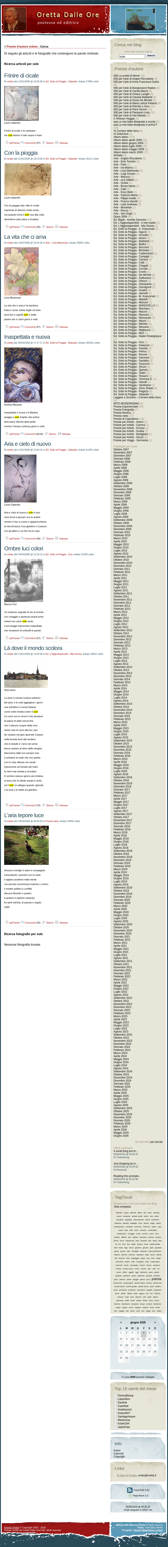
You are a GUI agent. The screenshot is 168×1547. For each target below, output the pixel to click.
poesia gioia (128, 1283)
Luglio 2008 (120, 477)
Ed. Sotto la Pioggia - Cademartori (133, 253)
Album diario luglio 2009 (128, 146)
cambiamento (119, 1227)
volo (153, 1311)
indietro (117, 1255)
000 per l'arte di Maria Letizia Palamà (135, 103)
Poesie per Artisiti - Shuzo (129, 437)
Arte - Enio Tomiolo (125, 161)
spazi (149, 1297)
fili (116, 1244)
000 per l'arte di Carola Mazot (131, 91)
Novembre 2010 (123, 562)
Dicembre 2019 (122, 896)
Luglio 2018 (120, 844)
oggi (136, 1272)
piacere (122, 1279)
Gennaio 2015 (122, 716)
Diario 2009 (121, 216)
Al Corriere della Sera (126, 130)
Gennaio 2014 (122, 679)
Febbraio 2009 (122, 498)
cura (157, 1234)
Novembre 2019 (123, 893)
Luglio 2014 (120, 697)
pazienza (140, 1276)
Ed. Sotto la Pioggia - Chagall (131, 265)
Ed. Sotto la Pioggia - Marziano (132, 308)
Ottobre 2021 (121, 964)
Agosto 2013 (121, 664)
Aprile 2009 (120, 504)
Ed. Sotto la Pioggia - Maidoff (130, 299)
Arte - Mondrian (123, 207)
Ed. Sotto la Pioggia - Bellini (130, 244)
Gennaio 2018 (122, 826)
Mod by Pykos (137, 1525)
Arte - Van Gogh (123, 213)
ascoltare (119, 1220)
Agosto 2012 (121, 627)
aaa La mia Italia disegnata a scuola (134, 121)
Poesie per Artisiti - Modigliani (131, 434)
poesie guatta (131, 1286)
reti (147, 1293)
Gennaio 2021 (122, 936)
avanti (147, 1220)
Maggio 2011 (121, 581)
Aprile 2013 (120, 651)
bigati (152, 1223)
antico (146, 1216)
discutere (143, 1237)
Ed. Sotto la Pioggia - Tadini (130, 372)
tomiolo (149, 1304)
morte (137, 1269)
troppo (118, 1307)
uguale (124, 1307)
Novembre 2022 (123, 1004)
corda (138, 1234)
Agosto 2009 (121, 516)
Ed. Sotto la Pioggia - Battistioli (131, 241)
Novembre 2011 (123, 599)
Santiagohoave (126, 1416)
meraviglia (134, 1265)
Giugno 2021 (121, 951)
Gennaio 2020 (122, 899)
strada (138, 1300)
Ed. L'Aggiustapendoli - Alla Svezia (64, 654)
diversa (151, 1237)
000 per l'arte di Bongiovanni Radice (135, 88)
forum (146, 1244)
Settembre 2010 (123, 556)
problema (132, 1290)
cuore (151, 1234)
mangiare (140, 1262)
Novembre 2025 (123, 1114)
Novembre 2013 (123, 673)
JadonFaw (124, 1427)
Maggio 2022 (121, 985)
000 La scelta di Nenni (127, 75)
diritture (135, 1237)
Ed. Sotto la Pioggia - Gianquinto (133, 284)
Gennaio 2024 (122, 1046)
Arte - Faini (120, 164)
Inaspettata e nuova (27, 337)
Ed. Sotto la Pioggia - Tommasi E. (133, 379)
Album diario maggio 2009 (129, 149)
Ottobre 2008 (121, 486)
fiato (160, 1241)
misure (148, 1265)
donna (116, 1241)
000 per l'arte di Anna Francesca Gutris (136, 81)
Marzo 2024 (120, 1053)
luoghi (158, 1258)
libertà (158, 1255)
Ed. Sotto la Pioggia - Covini (130, 271)
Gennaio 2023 (122, 1010)
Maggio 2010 (121, 544)
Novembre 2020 (123, 930)
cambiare (129, 1227)
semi (132, 1297)
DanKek (122, 1402)
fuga (126, 1248)
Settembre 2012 (123, 630)
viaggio (121, 1311)
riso (151, 1293)
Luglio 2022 (120, 991)
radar (135, 1293)
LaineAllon (124, 1399)
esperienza (130, 1241)
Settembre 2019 (123, 887)
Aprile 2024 (120, 1056)
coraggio (131, 1234)
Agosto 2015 (121, 737)
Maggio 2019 (121, 875)
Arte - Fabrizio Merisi (126, 195)
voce (138, 1311)
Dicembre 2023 (122, 1043)
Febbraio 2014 (122, 682)
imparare (143, 1251)
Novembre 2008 (123, 489)
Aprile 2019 (120, 872)
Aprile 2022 (120, 982)
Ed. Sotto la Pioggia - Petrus (130, 351)
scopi (127, 1297)
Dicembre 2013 (122, 676)
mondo (118, 1269)
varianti (145, 1307)
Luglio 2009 (120, 513)
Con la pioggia (20, 152)
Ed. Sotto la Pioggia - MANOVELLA (134, 305)
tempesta (135, 1304)
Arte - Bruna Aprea (124, 186)
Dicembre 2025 (122, 1117)
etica (137, 1241)
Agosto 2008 (121, 480)
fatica (155, 1241)
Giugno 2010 (121, 547)
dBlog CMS (122, 1525)
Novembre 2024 (123, 1077)
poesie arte (157, 1283)
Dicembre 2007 (122, 455)
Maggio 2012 (121, 618)
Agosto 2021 (121, 958)
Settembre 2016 (123, 777)
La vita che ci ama (25, 237)
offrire (124, 1272)
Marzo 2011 (120, 575)
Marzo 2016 (120, 758)
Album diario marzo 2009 (128, 152)
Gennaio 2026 (122, 1120)
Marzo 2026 (120, 1126)
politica (158, 1286)
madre (127, 1262)
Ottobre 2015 (121, 743)
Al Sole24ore (121, 133)
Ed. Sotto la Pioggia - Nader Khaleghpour (138, 336)
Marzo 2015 (120, 722)
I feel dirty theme (154, 1527)
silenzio (138, 1297)
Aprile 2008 (120, 467)
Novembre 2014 (123, 709)
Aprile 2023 (120, 1019)
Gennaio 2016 (122, 752)
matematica (154, 1262)
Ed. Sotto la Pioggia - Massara (61, 342)
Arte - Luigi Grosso (124, 173)
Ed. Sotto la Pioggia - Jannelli (131, 293)
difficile (123, 1237)
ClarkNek (123, 1406)
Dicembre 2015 (122, 749)
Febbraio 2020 (122, 902)
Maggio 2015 (121, 728)
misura (142, 1265)
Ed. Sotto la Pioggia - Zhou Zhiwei (133, 388)
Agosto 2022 (121, 994)
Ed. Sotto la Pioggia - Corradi (130, 268)
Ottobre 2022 (121, 1001)
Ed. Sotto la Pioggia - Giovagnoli (132, 287)
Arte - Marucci (122, 176)
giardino (138, 1248)
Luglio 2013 (120, 660)
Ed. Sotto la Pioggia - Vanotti (130, 382)
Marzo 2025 (120, 1089)
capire (154, 1227)
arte (151, 1216)
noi (158, 1269)
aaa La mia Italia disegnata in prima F (135, 124)
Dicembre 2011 (122, 602)
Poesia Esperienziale (126, 406)
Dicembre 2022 (122, 1007)
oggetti (131, 1272)
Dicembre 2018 (122, 860)
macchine (119, 1262)
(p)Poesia (11, 143)
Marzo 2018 (120, 832)
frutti (115, 1248)
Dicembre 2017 (122, 823)
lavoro (152, 1255)
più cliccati (156, 1141)
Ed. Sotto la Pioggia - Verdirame (132, 385)
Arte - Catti (120, 189)
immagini (135, 1251)
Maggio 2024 (121, 1059)
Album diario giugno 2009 (128, 143)
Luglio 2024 (120, 1065)
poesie (149, 1283)
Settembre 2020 (123, 924)
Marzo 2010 (120, 538)
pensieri (157, 1276)
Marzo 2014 (120, 685)
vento (152, 1307)
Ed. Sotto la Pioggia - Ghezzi (130, 281)
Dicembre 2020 (122, 933)
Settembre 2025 (123, 1108)
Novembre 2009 (123, 526)
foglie (133, 1244)
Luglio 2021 (120, 955)
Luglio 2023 (120, 1028)
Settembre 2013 (123, 667)
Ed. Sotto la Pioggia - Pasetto (131, 348)
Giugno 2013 (121, 657)
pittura (142, 1279)
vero (115, 1311)
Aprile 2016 (120, 762)
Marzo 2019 (120, 869)
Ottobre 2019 (121, 890)
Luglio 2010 (120, 550)
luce (148, 1258)
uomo (131, 1307)
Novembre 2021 (123, 967)
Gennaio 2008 (122, 458)
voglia (148, 1311)
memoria (119, 1265)
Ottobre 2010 (121, 559)
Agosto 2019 (121, 884)
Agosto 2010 (121, 553)
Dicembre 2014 (122, 713)
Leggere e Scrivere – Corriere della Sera (137, 397)
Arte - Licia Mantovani (57, 242)
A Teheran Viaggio (124, 118)
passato (119, 1276)
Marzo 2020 (120, 906)
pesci (116, 1279)
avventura (155, 1220)
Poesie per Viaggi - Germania (131, 440)
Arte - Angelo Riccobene (128, 158)
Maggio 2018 (121, 838)
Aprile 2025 (120, 1092)
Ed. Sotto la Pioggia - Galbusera (132, 277)
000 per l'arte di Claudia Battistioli (133, 97)
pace (151, 1272)
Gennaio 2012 (122, 605)
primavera (123, 1290)
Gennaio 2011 (122, 569)
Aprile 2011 (120, 578)
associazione (139, 1220)
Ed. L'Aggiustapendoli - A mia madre (135, 222)
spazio (155, 1297)
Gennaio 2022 (122, 973)
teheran (117, 1304)
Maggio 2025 (121, 1095)
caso (159, 1227)
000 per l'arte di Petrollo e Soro (132, 106)
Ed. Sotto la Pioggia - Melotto (130, 323)
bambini (126, 1223)
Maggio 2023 (121, 1022)
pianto (129, 1279)
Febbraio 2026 (122, 1123)
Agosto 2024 (121, 1068)
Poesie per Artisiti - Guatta (129, 431)
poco (148, 1279)
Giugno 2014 (121, 694)
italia (147, 1255)
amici (150, 1213)
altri (144, 1213)
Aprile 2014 (120, 688)
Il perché (119, 1453)
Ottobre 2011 (121, 596)
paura (133, 1276)
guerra (122, 1251)
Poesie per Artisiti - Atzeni (128, 421)
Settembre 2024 (123, 1071)
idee (128, 1251)
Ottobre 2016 (121, 780)
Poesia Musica (122, 412)
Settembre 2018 (123, 850)
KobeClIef (123, 1423)
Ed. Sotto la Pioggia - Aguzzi (130, 232)
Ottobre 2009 (121, 523)
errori (122, 1241)
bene (140, 1223)
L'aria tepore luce (24, 815)
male (133, 1262)
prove (117, 1293)
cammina (138, 1227)
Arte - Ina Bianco (123, 167)
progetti (149, 1290)
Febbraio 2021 (122, 939)
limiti (128, 1258)
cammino (146, 1227)
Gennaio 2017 (122, 789)
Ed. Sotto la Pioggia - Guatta (130, 290)
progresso (158, 1290)
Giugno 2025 (121, 1099)
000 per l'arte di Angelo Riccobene (133, 78)
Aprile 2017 (120, 798)
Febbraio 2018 (122, 829)
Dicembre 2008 (122, 492)
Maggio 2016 (121, 765)
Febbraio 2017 (122, 792)
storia (132, 1300)
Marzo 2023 (120, 1016)
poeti (152, 1286)
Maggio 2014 (121, 691)
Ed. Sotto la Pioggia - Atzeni (130, 238)
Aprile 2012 (120, 614)
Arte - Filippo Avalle (125, 198)
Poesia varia (52, 821)
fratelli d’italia (155, 1244)
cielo (126, 1230)
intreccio (132, 1255)
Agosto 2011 (121, 590)
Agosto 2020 (121, 921)
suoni (151, 1300)
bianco (146, 1223)
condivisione (121, 1234)
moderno (156, 1265)
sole (144, 1297)
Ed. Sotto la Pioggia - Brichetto (131, 250)
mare (147, 1262)
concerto (143, 1230)
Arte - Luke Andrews (125, 204)
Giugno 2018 (121, 841)
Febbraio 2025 (122, 1086)
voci (142, 1311)
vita (127, 1311)
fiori (128, 1244)
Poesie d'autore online (22, 46)
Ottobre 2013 (121, 670)
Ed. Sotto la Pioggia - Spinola (131, 369)
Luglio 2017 (120, 807)
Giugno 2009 (121, 510)
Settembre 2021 (123, 961)
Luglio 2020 (120, 918)
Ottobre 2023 (121, 1037)
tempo (142, 1304)
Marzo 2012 (120, 611)
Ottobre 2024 (121, 1074)
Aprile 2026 (120, 1129)
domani (158, 1237)
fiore (124, 1244)
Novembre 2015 (123, 746)
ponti (115, 1290)
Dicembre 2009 (122, 529)
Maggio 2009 (121, 507)
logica (143, 1258)
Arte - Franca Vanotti (126, 201)
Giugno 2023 (121, 1025)
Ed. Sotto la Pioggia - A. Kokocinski (134, 228)
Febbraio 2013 (122, 645)
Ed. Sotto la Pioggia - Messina (131, 326)
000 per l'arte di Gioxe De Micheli (133, 100)
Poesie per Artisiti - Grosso (129, 428)
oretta (10, 81)
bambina (118, 1223)
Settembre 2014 (123, 703)
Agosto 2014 (121, 700)
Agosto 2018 (121, 847)
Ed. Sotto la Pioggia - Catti (129, 262)
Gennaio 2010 (122, 532)
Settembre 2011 (123, 593)
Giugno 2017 (121, 804)
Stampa (61, 143)
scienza (120, 1297)
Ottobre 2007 (121, 449)
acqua (126, 1213)
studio (145, 1300)
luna (153, 1258)
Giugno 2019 (121, 878)
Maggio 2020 (121, 912)
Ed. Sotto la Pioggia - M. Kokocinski (134, 296)
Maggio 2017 (121, 801)
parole (156, 1272)
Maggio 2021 (121, 948)
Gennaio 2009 (122, 495)
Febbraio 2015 (122, 719)
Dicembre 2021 (122, 970)
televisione (126, 1304)
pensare (149, 1276)
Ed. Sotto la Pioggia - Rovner (130, 354)
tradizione (157, 1304)
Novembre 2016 (123, 783)
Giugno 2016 (121, 768)
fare (149, 1241)
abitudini (119, 1213)
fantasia (144, 1241)
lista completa (122, 1206)
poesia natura (140, 1283)
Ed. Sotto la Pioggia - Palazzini (131, 345)
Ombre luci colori (23, 548)
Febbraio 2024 (122, 1050)
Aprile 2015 (120, 725)
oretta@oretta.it (147, 1475)
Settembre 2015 (123, 740)
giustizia (158, 1248)
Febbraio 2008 (122, 461)
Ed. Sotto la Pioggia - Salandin (61, 81)
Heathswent (124, 1409)
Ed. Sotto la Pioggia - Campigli (131, 256)
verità (157, 1307)
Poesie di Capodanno (126, 418)
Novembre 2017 (123, 820)
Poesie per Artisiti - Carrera (129, 425)
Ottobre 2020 (121, 927)
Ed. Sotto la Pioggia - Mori (129, 333)
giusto (116, 1251)
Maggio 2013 (121, 654)
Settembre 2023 (123, 1034)
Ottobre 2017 (121, 817)
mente (126, 1265)
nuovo (118, 1272)
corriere (145, 1234)
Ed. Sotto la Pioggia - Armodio (131, 235)
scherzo (157, 1293)
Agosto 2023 (121, 1031)
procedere (141, 1290)
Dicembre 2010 (122, 565)
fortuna (139, 1244)
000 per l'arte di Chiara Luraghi (131, 94)
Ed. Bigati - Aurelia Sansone (130, 219)
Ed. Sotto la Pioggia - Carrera (131, 259)
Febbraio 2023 (122, 1013)
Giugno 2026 (121, 1135)
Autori (117, 1450)
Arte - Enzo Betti (123, 192)
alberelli (133, 1213)
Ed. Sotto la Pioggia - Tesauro (131, 376)
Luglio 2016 (120, 771)
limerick (122, 1258)
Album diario (121, 137)
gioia (152, 1248)
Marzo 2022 (120, 979)
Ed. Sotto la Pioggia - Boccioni (131, 247)
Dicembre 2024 (122, 1080)
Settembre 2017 (123, 814)
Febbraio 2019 (122, 866)
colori (136, 1230)
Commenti (27, 143)
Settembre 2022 (123, 997)
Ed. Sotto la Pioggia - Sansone (131, 357)
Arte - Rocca (121, 210)
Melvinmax (124, 1420)
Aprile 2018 (120, 835)
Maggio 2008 (121, 470)
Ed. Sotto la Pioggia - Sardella (131, 360)
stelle (127, 1300)
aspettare (128, 1220)
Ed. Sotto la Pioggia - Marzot (130, 311)
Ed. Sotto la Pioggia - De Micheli (132, 274)
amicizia (156, 1213)
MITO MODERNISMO (126, 403)
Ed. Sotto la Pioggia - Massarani (132, 317)
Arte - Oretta (121, 182)
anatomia (126, 1216)
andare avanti (137, 1216)
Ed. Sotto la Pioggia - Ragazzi (131, 391)
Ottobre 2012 (121, 633)
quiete (123, 1293)
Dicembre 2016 (122, 786)
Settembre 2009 (123, 520)
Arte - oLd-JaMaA (124, 179)
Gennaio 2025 (122, 1083)
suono (156, 1300)
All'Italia (118, 155)
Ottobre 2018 (121, 853)
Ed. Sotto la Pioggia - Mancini (131, 302)
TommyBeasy (125, 1395)
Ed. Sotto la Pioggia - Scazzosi (131, 363)
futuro (131, 1248)
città (131, 1230)
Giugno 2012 (121, 621)
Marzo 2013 (120, 648)
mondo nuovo (128, 1269)
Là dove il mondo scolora (33, 648)
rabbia (129, 1293)
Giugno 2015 (121, 731)
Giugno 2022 (121, 988)
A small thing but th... (126, 1151)
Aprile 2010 (120, 541)
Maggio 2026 (121, 1132)
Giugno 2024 (121, 1062)
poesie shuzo (143, 1286)
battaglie (133, 1223)
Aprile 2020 (120, 909)
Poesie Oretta (11, 1527)
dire (129, 1237)
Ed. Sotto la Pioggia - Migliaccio (132, 330)
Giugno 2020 (121, 915)
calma (158, 1223)
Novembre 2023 (123, 1040)
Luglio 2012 (120, 624)
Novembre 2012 (123, 636)
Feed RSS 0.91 (138, 1490)
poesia (156, 1279)
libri (116, 1258)
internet (124, 1255)
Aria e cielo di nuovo (27, 444)
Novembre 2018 (123, 857)
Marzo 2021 (120, 942)
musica (143, 1269)
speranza (119, 1300)
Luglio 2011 (120, 587)
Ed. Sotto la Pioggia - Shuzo (130, 366)
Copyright (119, 1456)
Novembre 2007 (123, 452)
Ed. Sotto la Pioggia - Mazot (130, 320)
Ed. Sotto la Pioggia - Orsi (59, 554)
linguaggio (135, 1258)
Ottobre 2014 (121, 706)
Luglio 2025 (120, 1102)
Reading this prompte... (127, 1176)
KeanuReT (124, 1413)
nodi (154, 1269)
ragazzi (142, 1293)
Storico (47, 143)
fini (120, 1244)
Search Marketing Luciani (148, 1530)
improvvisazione (155, 1251)
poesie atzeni (120, 1286)
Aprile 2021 (120, 945)
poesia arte (118, 1283)
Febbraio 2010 (122, 535)
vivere (132, 1311)
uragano (138, 1307)
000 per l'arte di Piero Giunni (130, 109)
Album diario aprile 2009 (128, 140)
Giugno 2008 (121, 474)
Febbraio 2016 (122, 755)
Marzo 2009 (120, 501)
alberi (140, 1213)
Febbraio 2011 (122, 572)
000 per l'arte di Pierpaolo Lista (132, 112)
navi (149, 1269)
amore (119, 1216)
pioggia (136, 1279)
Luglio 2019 (120, 881)
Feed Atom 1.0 (138, 1495)
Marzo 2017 (120, 795)
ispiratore (140, 1255)
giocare (145, 1248)
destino (117, 1237)
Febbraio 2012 (122, 608)
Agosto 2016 (121, 774)
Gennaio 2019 (122, 863)
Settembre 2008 (123, 483)
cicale (120, 1230)
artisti (156, 1216)
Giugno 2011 (121, 584)
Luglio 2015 (120, 734)
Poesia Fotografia (124, 409)
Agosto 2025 (121, 1105)
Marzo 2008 (120, 464)
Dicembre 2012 (122, 639)
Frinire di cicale (21, 75)
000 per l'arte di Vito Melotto (130, 115)
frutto (121, 1248)
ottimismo (143, 1272)
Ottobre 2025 (121, 1111)
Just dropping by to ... (126, 1163)
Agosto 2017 (121, 811)
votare (159, 1311)
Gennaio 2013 (122, 642)
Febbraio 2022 (122, 976)
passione (126, 1276)
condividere (152, 1230)
